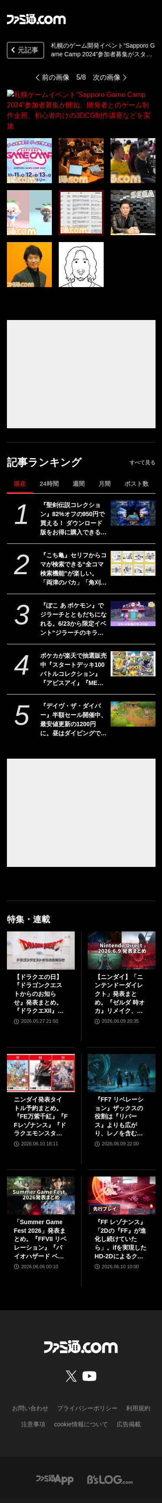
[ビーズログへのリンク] (110, 1447)
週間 (79, 452)
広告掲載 (129, 1393)
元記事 (23, 50)
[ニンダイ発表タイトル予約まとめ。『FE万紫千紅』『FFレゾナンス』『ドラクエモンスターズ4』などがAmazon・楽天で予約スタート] (41, 1042)
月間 (104, 452)
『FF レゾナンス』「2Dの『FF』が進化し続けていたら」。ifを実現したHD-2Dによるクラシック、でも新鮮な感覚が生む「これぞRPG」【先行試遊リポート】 (121, 1208)
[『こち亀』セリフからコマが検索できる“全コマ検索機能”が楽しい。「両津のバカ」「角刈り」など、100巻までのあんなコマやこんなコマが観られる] (133, 532)
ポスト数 (136, 452)
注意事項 (33, 1393)
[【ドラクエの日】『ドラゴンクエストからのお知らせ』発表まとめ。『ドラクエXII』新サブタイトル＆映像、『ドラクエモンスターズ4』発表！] (41, 919)
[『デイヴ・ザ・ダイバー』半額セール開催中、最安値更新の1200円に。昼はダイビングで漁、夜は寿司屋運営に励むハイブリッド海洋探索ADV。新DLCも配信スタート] (133, 682)
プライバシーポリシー (87, 1377)
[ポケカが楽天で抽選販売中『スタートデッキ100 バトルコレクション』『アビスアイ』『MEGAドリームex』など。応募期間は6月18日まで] (133, 632)
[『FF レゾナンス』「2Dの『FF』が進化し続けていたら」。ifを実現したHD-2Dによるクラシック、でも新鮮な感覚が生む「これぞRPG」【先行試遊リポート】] (122, 1164)
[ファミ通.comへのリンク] (36, 19)
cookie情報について (81, 1393)
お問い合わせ (30, 1377)
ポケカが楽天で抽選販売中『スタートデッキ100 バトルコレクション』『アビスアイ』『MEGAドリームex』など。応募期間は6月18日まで (74, 638)
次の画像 (107, 77)
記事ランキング (44, 431)
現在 (20, 452)
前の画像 (56, 77)
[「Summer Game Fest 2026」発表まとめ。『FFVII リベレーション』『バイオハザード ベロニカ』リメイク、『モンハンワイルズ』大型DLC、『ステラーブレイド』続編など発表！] (41, 1164)
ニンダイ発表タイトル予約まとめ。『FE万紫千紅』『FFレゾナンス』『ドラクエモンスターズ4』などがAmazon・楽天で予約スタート (40, 1086)
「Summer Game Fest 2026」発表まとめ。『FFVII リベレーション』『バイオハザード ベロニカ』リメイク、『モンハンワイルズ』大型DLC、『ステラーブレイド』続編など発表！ (40, 1208)
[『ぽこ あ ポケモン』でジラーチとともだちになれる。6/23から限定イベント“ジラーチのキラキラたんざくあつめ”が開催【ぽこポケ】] (133, 582)
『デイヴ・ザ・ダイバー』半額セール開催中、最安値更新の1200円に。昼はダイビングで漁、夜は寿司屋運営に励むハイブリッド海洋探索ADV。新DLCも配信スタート (73, 689)
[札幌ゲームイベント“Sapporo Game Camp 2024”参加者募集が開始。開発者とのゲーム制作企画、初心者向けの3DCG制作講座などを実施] (29, 129)
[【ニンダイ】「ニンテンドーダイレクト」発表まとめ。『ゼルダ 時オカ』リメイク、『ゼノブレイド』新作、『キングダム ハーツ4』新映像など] (122, 919)
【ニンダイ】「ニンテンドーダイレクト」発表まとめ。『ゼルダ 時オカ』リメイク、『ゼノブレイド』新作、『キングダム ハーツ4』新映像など (121, 963)
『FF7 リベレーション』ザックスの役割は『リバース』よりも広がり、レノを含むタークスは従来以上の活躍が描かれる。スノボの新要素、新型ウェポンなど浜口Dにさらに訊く (121, 1086)
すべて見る (143, 431)
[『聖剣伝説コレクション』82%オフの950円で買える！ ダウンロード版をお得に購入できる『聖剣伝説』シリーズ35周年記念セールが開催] (133, 482)
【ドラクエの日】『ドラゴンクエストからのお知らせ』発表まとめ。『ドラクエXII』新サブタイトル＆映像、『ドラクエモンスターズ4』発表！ (39, 963)
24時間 (49, 452)
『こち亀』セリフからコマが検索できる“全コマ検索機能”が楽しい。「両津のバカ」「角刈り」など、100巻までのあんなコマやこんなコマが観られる (73, 538)
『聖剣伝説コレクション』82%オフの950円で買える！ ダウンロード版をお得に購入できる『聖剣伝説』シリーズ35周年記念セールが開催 (74, 488)
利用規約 (138, 1377)
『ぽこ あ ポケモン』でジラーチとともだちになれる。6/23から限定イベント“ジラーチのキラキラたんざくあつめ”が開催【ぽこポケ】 (73, 588)
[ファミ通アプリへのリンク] (54, 1447)
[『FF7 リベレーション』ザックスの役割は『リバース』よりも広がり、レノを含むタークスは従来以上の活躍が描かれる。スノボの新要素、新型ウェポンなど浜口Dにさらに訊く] (122, 1042)
